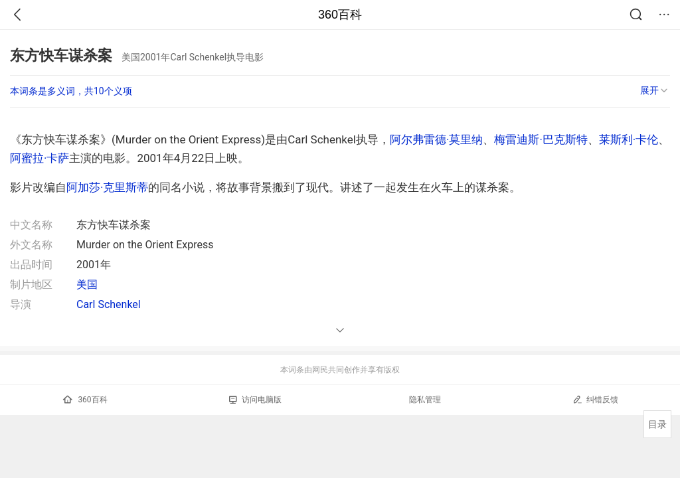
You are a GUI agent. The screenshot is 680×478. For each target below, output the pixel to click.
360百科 (340, 14)
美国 (87, 284)
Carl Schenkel (108, 304)
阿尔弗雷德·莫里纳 (436, 139)
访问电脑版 (255, 399)
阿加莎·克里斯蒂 (107, 187)
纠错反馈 (595, 399)
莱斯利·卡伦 (628, 139)
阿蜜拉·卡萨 (39, 158)
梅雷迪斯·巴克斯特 (540, 139)
